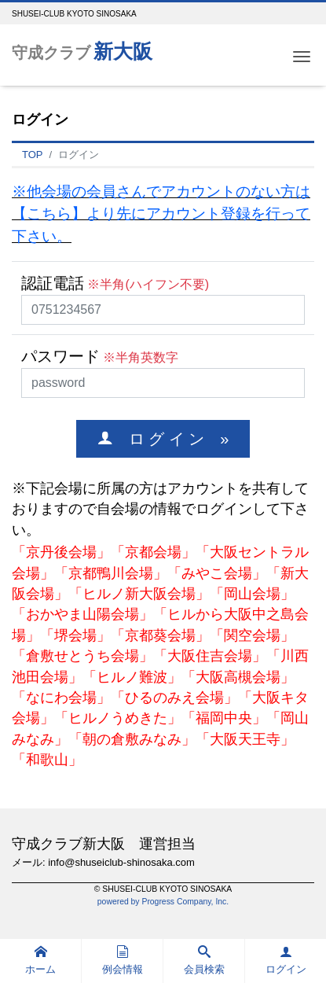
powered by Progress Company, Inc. (163, 901)
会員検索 (204, 960)
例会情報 (122, 960)
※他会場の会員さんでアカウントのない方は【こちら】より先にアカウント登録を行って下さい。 (161, 214)
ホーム (40, 960)
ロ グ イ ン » (171, 438)
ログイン (286, 960)
